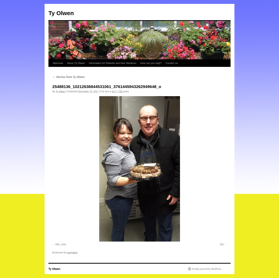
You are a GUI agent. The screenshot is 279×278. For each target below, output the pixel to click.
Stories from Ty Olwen (68, 77)
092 (222, 244)
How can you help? (151, 63)
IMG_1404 (60, 244)
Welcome (58, 63)
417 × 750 (117, 91)
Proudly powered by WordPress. (207, 269)
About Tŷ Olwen (76, 63)
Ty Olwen (61, 13)
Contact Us (171, 63)
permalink (72, 252)
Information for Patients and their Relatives (112, 63)
